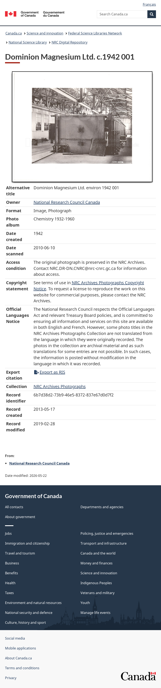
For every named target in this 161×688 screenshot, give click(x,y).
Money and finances (96, 563)
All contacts (14, 507)
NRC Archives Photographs (60, 386)
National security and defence (28, 612)
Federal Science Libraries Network (95, 33)
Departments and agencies (101, 507)
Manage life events (95, 612)
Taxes (9, 593)
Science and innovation (45, 33)
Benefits (11, 573)
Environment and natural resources (33, 602)
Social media (15, 638)
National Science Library (28, 42)
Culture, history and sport (25, 622)
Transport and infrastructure (103, 543)
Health (10, 583)
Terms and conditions (22, 668)
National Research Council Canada (67, 202)
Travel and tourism (20, 553)
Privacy (10, 678)
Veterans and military (97, 593)
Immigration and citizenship (27, 543)
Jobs (8, 533)
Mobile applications (20, 648)
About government (20, 517)
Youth (85, 602)
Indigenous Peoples (96, 583)
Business (12, 563)
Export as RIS (49, 372)
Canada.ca (13, 33)
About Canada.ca (18, 658)
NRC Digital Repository (69, 42)
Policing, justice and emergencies (106, 533)
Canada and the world (98, 553)
